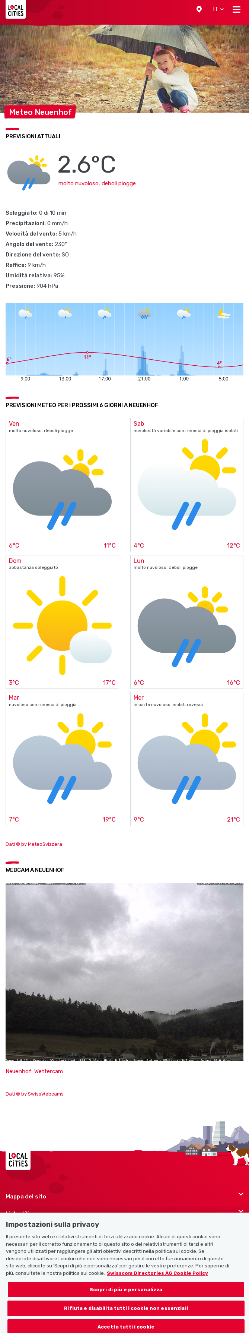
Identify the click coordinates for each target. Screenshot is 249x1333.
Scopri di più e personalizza (126, 1293)
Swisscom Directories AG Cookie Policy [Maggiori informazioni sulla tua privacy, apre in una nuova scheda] (157, 1277)
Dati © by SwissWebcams (35, 1094)
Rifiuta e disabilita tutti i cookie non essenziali (126, 1312)
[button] (199, 9)
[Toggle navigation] (236, 9)
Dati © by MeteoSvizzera (34, 844)
